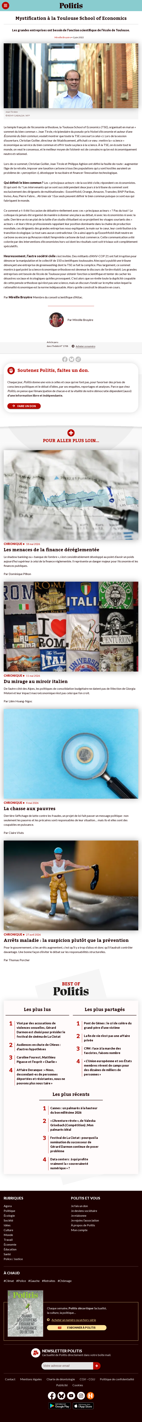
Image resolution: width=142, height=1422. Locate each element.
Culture (8, 1230)
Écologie (9, 1215)
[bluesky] (61, 1396)
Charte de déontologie (61, 1379)
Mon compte (79, 1230)
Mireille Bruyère (63, 37)
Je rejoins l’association (85, 1220)
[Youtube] (71, 1396)
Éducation (10, 1249)
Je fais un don (79, 1206)
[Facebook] (52, 1396)
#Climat (9, 1280)
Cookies (77, 1385)
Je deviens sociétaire (84, 1210)
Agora (8, 1206)
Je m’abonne (78, 1215)
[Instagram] (81, 1396)
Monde (8, 1235)
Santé (7, 1254)
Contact (10, 1379)
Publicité (62, 1385)
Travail (8, 1239)
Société (8, 1220)
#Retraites (48, 1280)
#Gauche (34, 1280)
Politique (9, 1210)
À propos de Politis (83, 1225)
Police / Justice (13, 1259)
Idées (7, 1225)
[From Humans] (90, 1396)
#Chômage (65, 1280)
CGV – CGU (87, 1379)
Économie (10, 1244)
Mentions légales (31, 1379)
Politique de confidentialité (117, 1379)
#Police (21, 1280)
